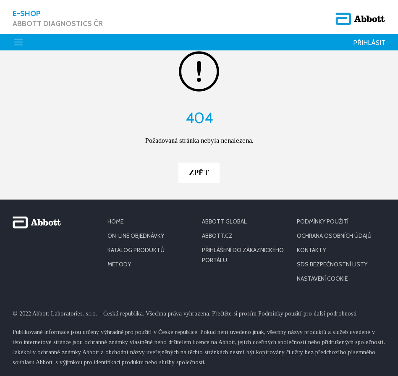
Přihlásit (369, 43)
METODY (119, 264)
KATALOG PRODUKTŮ (136, 250)
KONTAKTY (311, 250)
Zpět (199, 172)
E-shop (58, 19)
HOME (115, 221)
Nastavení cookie (322, 278)
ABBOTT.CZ (217, 235)
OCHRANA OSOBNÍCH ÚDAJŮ (334, 235)
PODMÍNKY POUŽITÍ (322, 221)
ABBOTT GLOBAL (224, 221)
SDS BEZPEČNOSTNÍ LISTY (332, 264)
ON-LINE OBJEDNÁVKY (135, 235)
